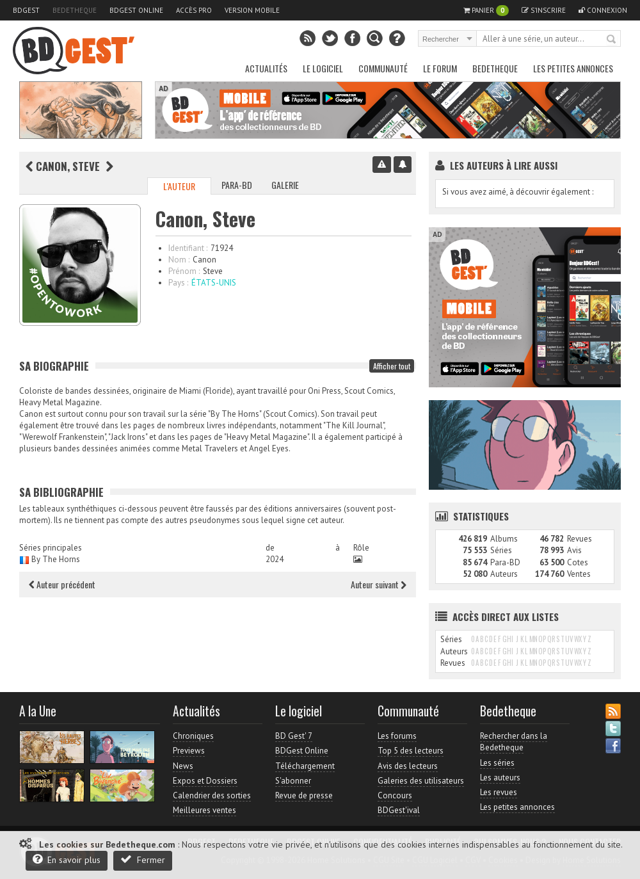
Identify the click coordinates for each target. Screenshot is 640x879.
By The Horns (55, 559)
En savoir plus (66, 859)
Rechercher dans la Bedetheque (513, 741)
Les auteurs (500, 777)
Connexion (603, 10)
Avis (574, 550)
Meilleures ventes (204, 810)
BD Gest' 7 (293, 735)
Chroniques (193, 735)
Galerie (285, 184)
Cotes (577, 562)
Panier (486, 10)
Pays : (178, 282)
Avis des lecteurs (408, 766)
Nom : (178, 259)
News (183, 766)
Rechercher (612, 40)
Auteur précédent (62, 584)
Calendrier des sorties (212, 795)
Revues (579, 538)
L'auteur (179, 186)
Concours (395, 795)
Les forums (397, 735)
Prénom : (184, 271)
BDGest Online (136, 10)
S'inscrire (544, 10)
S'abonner (293, 780)
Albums (504, 538)
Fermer (142, 859)
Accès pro (194, 10)
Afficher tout (391, 365)
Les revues (498, 792)
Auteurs (504, 574)
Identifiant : (187, 248)
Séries (501, 550)
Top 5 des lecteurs (411, 750)
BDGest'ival (399, 810)
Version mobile (252, 10)
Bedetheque (74, 10)
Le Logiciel (323, 68)
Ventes (579, 574)
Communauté (383, 68)
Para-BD (236, 184)
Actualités (266, 68)
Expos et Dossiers (205, 780)
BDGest (26, 10)
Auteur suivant (378, 584)
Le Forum (440, 68)
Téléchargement (305, 766)
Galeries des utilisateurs (421, 780)
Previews (189, 750)
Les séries (497, 762)
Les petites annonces (573, 68)
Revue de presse (304, 795)
